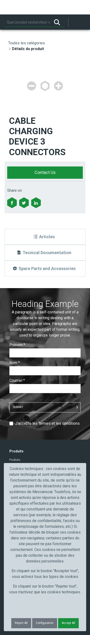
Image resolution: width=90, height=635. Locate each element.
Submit (18, 407)
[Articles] (45, 237)
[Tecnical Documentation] (45, 253)
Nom (14, 362)
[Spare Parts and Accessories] (45, 269)
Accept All (68, 623)
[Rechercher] (27, 22)
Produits (14, 460)
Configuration (45, 623)
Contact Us (45, 172)
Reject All (21, 623)
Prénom (17, 345)
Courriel (17, 380)
